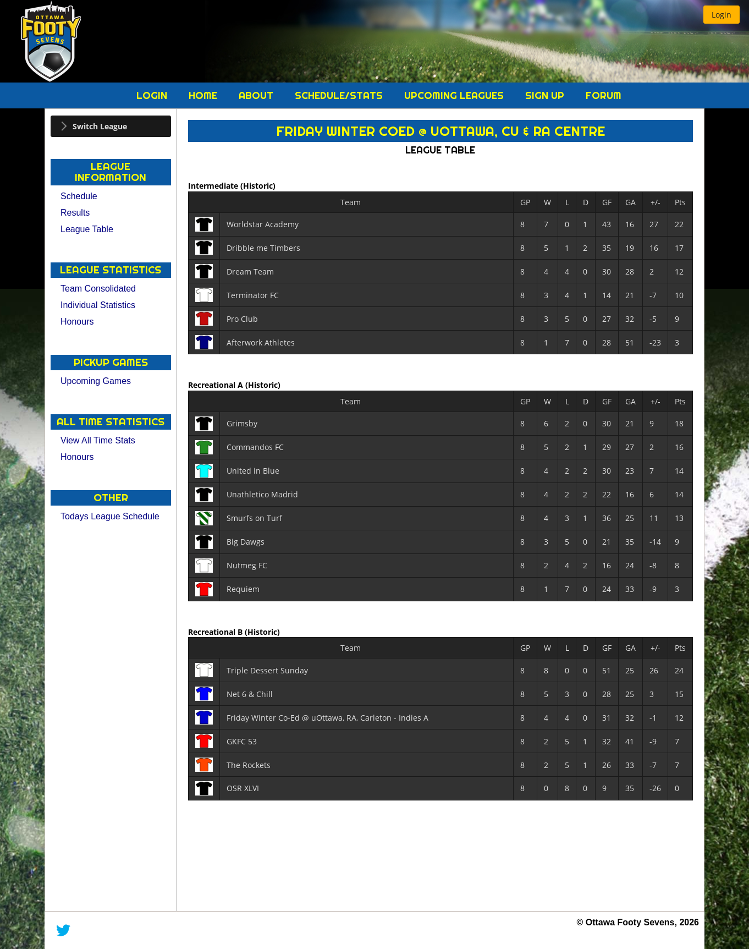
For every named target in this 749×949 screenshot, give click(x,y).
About (257, 95)
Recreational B (216, 631)
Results (75, 212)
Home (204, 95)
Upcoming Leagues (455, 95)
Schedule (78, 196)
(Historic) (258, 185)
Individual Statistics (97, 305)
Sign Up (546, 95)
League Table (86, 229)
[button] (721, 15)
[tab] (111, 126)
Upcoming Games (95, 381)
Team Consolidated (98, 288)
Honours (76, 321)
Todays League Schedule (109, 516)
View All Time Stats (97, 440)
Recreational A (216, 385)
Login (153, 95)
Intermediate (214, 185)
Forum (603, 95)
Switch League (100, 126)
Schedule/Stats (340, 95)
